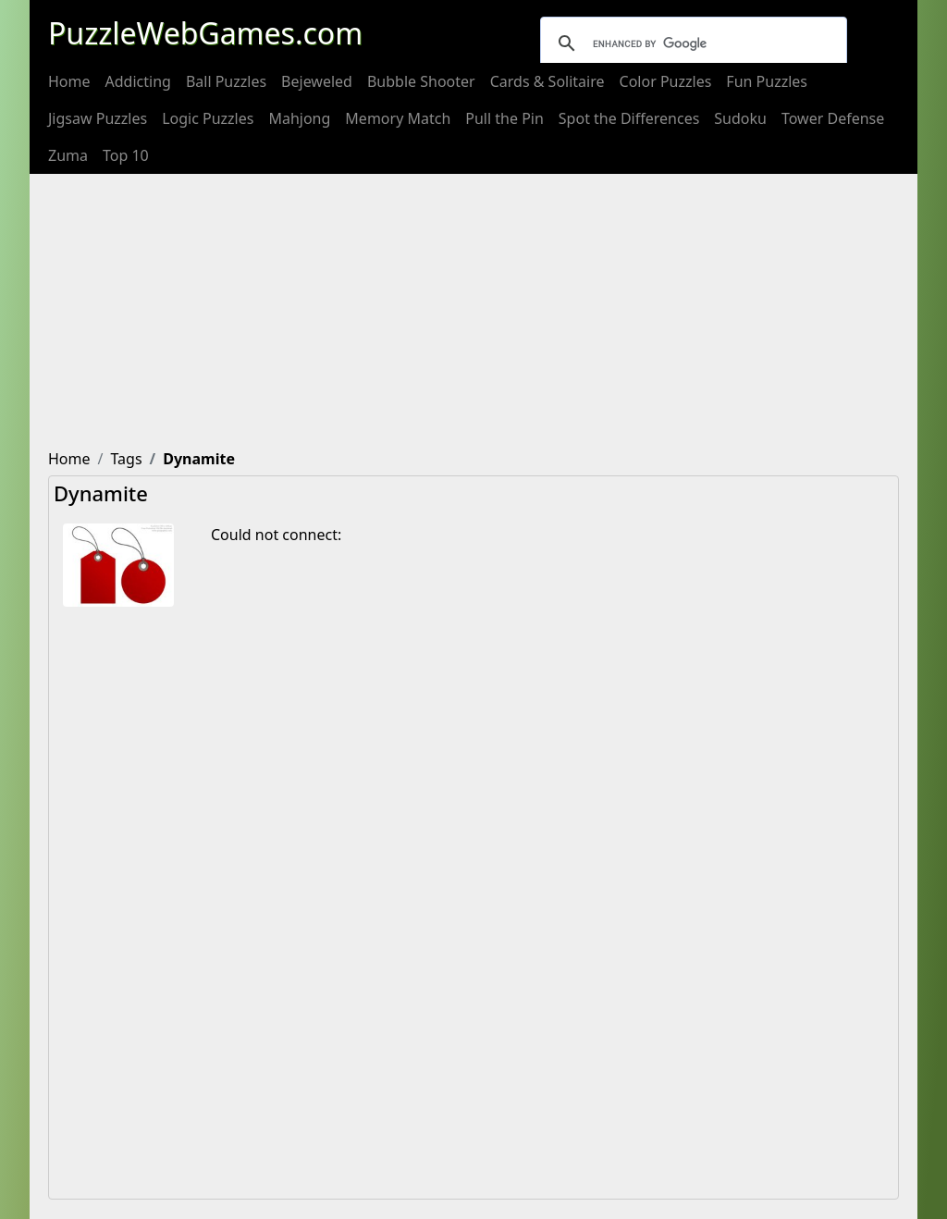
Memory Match (397, 118)
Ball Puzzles (226, 81)
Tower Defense (832, 118)
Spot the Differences (629, 118)
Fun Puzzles (766, 81)
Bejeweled (316, 81)
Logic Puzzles (207, 118)
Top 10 (126, 155)
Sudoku (740, 118)
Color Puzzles (666, 81)
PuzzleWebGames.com (205, 33)
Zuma (68, 155)
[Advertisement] (473, 312)
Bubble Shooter (421, 81)
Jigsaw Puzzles (97, 118)
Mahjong (299, 118)
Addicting (138, 81)
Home (69, 81)
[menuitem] (69, 81)
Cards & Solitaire (547, 81)
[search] (691, 43)
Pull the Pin (504, 118)
